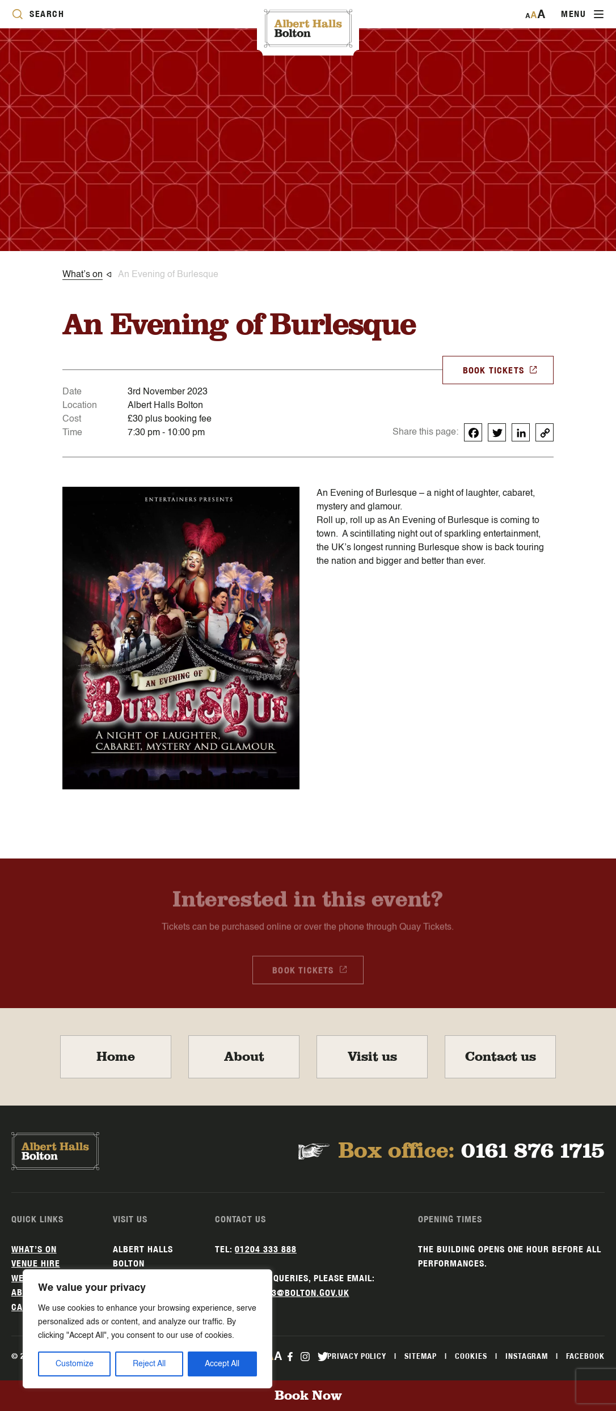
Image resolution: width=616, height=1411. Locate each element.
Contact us (500, 1057)
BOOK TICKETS (500, 369)
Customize (75, 1364)
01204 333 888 (265, 1249)
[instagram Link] (304, 1356)
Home (115, 1057)
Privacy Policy (356, 1356)
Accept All (222, 1364)
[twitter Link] (322, 1356)
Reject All (149, 1364)
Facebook (585, 1356)
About (244, 1057)
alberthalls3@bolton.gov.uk (282, 1292)
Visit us (372, 1057)
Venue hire (35, 1263)
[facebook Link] (290, 1356)
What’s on (34, 1249)
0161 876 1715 (533, 1151)
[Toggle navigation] (582, 14)
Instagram (527, 1356)
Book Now (308, 1395)
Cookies (471, 1356)
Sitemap (420, 1356)
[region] (147, 1328)
